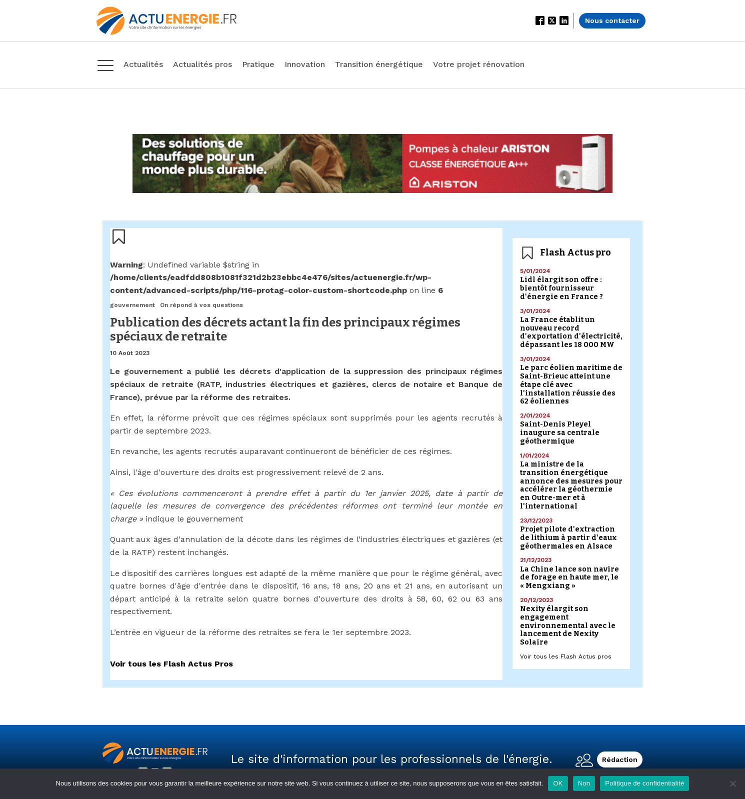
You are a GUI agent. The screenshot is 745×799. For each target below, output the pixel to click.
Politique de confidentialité (644, 783)
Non (584, 783)
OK (557, 783)
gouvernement (132, 305)
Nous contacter (612, 20)
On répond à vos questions (201, 305)
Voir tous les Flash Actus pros (566, 656)
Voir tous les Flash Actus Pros (171, 663)
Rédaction (620, 760)
